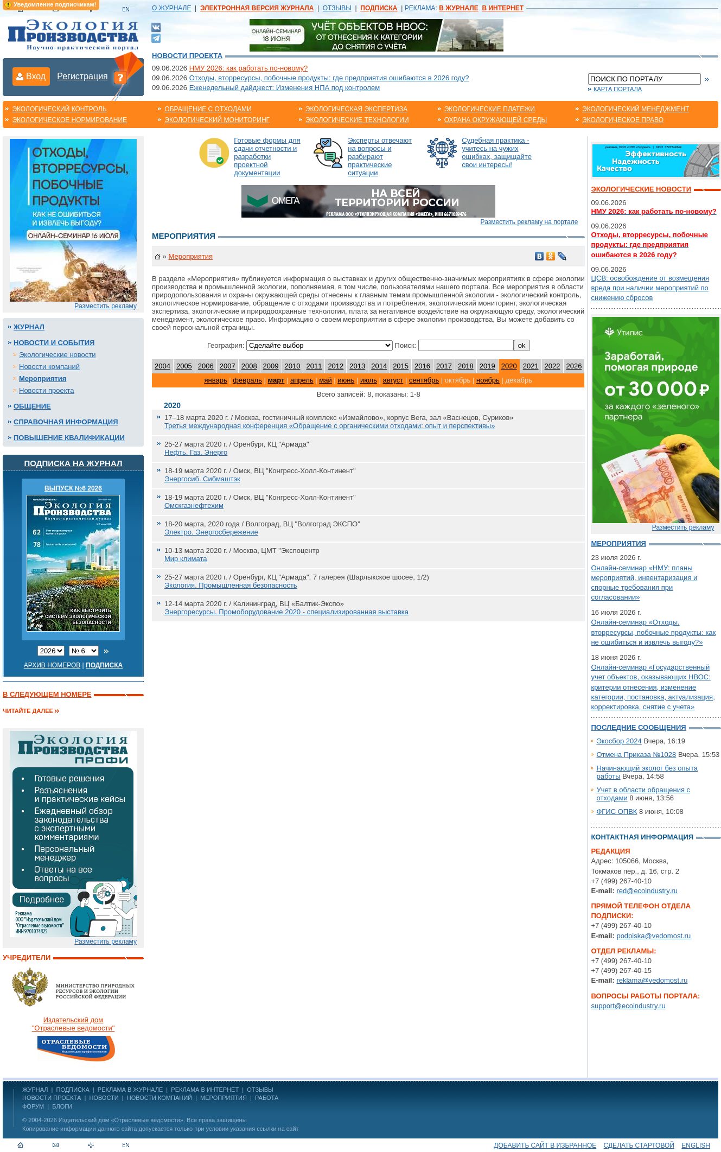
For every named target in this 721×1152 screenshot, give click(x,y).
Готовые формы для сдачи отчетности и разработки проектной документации (267, 156)
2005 (184, 366)
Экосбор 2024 (618, 741)
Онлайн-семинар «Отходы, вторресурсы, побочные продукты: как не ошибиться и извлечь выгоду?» (653, 632)
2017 (444, 366)
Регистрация (82, 76)
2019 (487, 366)
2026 (574, 366)
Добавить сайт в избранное (545, 1145)
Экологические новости (57, 355)
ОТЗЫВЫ (337, 8)
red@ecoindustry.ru (647, 891)
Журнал (29, 327)
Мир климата (185, 559)
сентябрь (424, 380)
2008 (249, 366)
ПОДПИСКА (73, 1089)
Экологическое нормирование (69, 120)
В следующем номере (47, 694)
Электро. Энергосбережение (211, 532)
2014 (379, 366)
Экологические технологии (357, 120)
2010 (293, 366)
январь (215, 380)
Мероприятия (42, 378)
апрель (302, 380)
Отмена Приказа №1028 (636, 754)
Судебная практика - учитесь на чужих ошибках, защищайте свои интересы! (497, 152)
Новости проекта (187, 56)
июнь (345, 380)
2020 (509, 366)
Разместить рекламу (105, 306)
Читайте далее (28, 711)
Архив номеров (52, 665)
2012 (335, 366)
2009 (271, 366)
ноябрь (488, 380)
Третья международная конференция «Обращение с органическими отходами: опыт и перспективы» (329, 426)
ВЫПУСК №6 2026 (73, 488)
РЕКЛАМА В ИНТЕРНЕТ (205, 1089)
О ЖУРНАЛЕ (171, 8)
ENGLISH (695, 1145)
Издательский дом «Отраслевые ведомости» (121, 1120)
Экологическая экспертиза (356, 109)
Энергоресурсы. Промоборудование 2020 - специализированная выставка (286, 612)
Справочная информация (66, 422)
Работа (266, 1097)
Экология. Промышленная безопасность (230, 585)
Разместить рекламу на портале (529, 222)
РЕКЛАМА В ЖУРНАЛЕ (130, 1089)
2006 (206, 366)
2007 (227, 366)
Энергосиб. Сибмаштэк (202, 479)
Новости (103, 1097)
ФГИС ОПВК (616, 811)
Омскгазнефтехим (194, 505)
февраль (247, 380)
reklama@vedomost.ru (651, 980)
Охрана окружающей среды (495, 120)
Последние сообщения (638, 727)
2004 (162, 366)
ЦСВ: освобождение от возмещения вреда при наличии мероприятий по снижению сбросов (650, 288)
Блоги (62, 1106)
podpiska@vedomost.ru (653, 936)
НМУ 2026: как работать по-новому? (248, 68)
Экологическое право (622, 120)
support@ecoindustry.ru (628, 1006)
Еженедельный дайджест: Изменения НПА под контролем (284, 88)
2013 (357, 366)
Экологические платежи (489, 109)
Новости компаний (49, 366)
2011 (314, 366)
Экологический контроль (59, 109)
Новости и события (54, 343)
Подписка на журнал (73, 463)
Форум (33, 1106)
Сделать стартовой (639, 1145)
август (393, 380)
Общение (32, 406)
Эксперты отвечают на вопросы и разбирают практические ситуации (380, 156)
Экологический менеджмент (635, 109)
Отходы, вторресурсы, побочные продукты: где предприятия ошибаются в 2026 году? (329, 78)
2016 (422, 366)
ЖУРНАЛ (35, 1089)
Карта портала (618, 89)
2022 (552, 366)
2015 (401, 366)
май (325, 380)
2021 (531, 366)
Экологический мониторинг (217, 120)
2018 (466, 366)
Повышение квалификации (69, 438)
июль (368, 380)
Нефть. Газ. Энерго (195, 452)
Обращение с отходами (207, 109)
